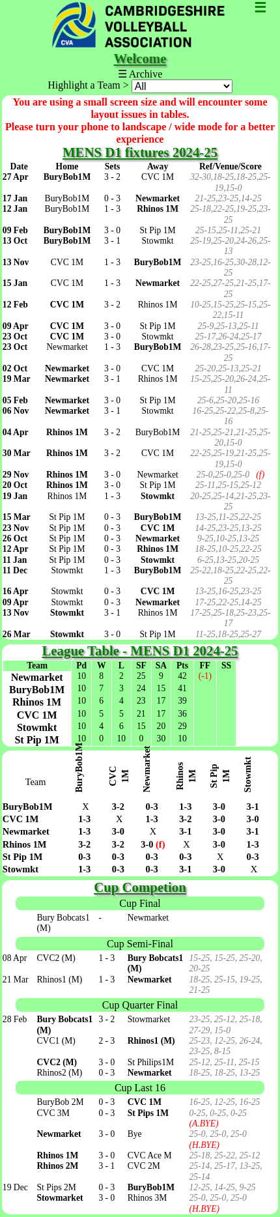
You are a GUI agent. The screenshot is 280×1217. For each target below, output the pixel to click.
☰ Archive (140, 74)
